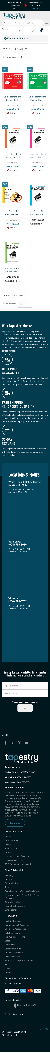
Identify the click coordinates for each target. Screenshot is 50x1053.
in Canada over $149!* (15, 5)
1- (20, 772)
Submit (25, 708)
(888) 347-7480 (28, 772)
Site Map (44, 1029)
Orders (8, 852)
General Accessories (14, 957)
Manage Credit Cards (14, 860)
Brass (7, 941)
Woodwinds (10, 945)
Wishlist (8, 844)
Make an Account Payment (17, 856)
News (7, 969)
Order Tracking (11, 840)
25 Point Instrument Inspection (19, 864)
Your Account (11, 848)
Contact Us (15, 823)
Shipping (9, 875)
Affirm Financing (12, 902)
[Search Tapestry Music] (23, 23)
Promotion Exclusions (15, 906)
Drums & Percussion (14, 953)
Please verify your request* (25, 702)
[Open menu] (46, 23)
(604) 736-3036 (18, 782)
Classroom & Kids (13, 949)
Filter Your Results (16, 38)
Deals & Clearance (13, 921)
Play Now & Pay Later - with (35, 5)
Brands (8, 965)
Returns (8, 879)
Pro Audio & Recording (15, 937)
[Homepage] (13, 15)
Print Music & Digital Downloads (19, 961)
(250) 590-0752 (16, 787)
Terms (8, 887)
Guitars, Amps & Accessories (18, 925)
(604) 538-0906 (18, 777)
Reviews (9, 973)
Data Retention (12, 910)
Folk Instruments (13, 933)
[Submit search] (5, 22)
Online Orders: (12, 772)
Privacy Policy (11, 883)
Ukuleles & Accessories (16, 929)
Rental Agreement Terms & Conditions (22, 891)
